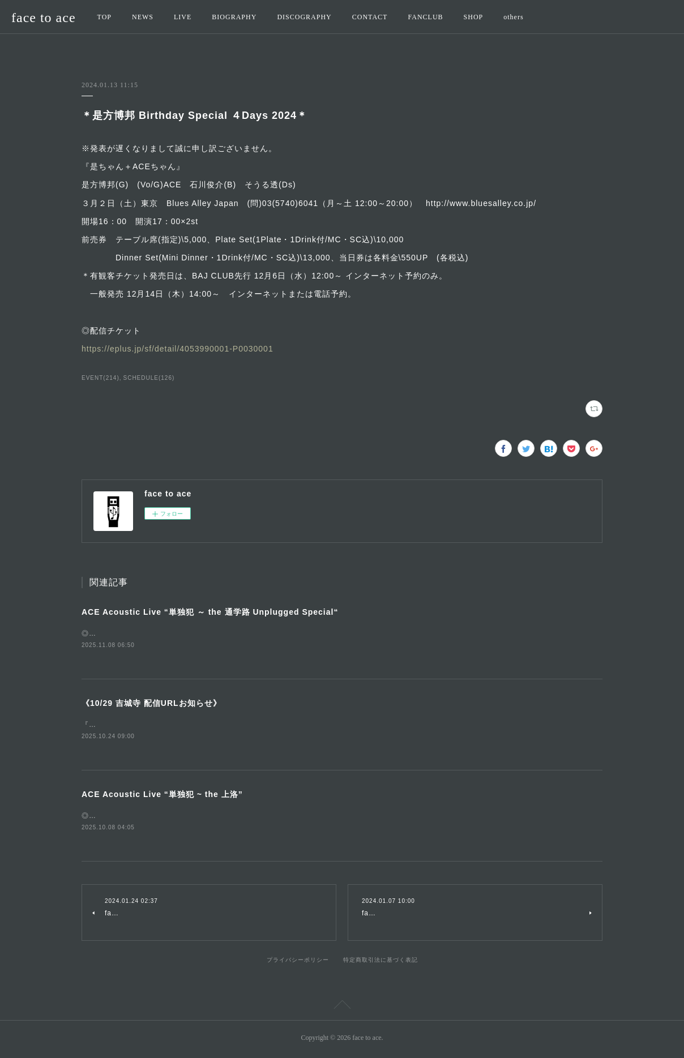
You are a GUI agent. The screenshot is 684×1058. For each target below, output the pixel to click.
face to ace (43, 17)
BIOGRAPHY (234, 17)
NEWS (142, 17)
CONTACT (370, 17)
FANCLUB (425, 17)
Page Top (342, 1009)
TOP (104, 17)
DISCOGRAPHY (304, 17)
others (513, 17)
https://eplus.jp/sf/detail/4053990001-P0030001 (177, 348)
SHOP (474, 17)
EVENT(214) (100, 378)
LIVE (182, 17)
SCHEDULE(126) (149, 378)
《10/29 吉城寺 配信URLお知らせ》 (151, 704)
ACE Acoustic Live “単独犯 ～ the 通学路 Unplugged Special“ (210, 611)
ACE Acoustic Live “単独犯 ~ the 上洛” (162, 795)
